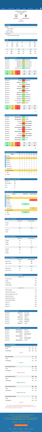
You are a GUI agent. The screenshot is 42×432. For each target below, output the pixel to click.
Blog (37, 8)
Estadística (30, 8)
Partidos (3, 8)
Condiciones (20, 428)
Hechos (18, 8)
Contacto (31, 428)
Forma (24, 8)
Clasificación (11, 8)
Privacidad (15, 428)
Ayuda (10, 428)
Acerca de (26, 428)
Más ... (36, 111)
